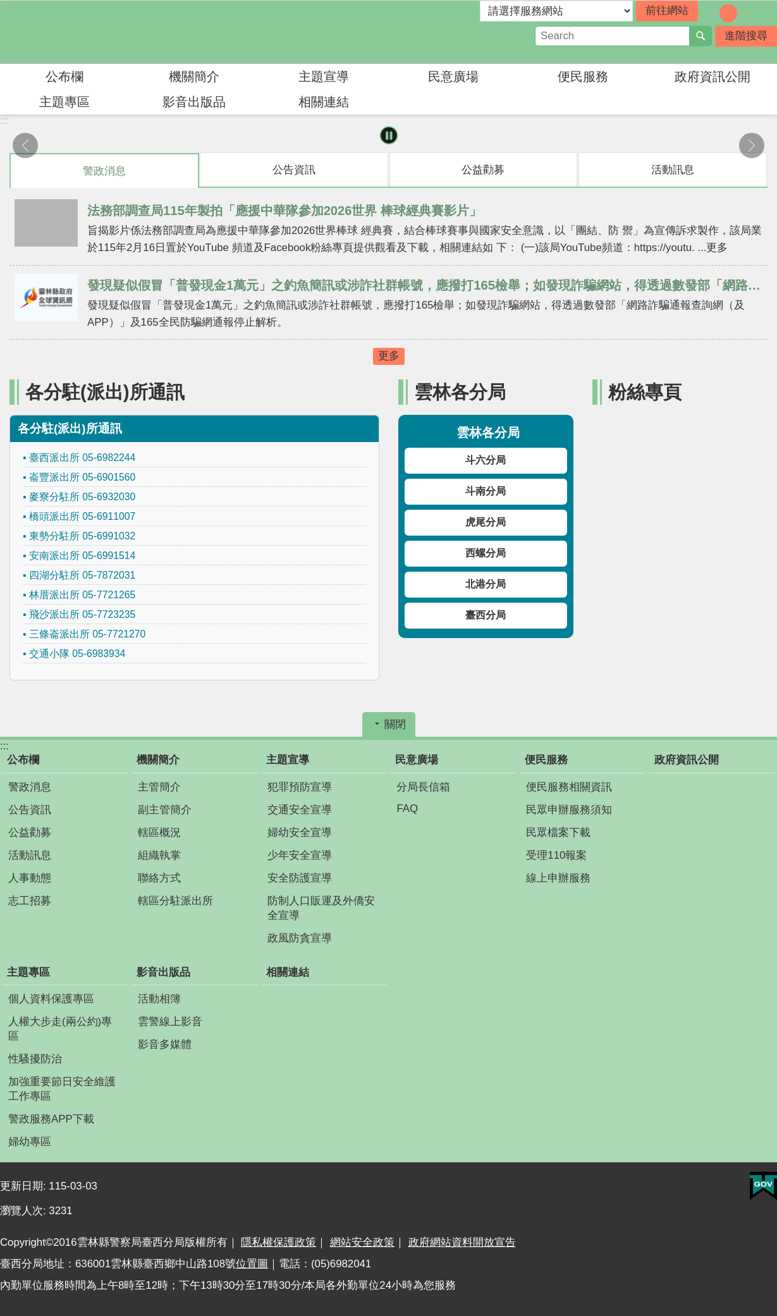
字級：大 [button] (746, 13)
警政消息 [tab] (104, 171)
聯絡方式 (159, 878)
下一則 (751, 145)
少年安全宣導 (299, 855)
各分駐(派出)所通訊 (105, 391)
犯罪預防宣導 (299, 787)
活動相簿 (159, 999)
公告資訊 (29, 810)
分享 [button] (767, 12)
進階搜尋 (746, 36)
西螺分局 (485, 553)
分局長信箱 (423, 787)
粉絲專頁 (645, 391)
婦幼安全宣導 (299, 833)
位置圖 (252, 1264)
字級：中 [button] (728, 13)
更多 (389, 356)
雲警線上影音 (170, 1022)
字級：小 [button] (710, 13)
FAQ (407, 809)
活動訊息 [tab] (672, 170)
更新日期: (24, 1186)
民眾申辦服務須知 (569, 810)
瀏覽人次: (24, 1211)
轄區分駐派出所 (175, 901)
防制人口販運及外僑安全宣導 (321, 908)
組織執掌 (159, 855)
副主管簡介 (165, 810)
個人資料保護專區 (51, 999)
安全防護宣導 (299, 878)
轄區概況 (159, 833)
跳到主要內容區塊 (6, 6)
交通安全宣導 (299, 810)
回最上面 (761, 1308)
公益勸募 (29, 833)
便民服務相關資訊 (569, 787)
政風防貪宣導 (299, 938)
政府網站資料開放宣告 (462, 1242)
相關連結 (323, 102)
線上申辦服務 (558, 878)
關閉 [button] (395, 724)
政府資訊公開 (712, 76)
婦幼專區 (29, 1142)
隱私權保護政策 (278, 1242)
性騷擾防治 (35, 1059)
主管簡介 (159, 787)
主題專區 (64, 102)
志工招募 (29, 901)
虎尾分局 (485, 522)
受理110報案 (556, 855)
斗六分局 (485, 460)
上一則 (25, 145)
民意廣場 (453, 76)
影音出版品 (194, 102)
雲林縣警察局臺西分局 (110, 32)
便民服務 (583, 76)
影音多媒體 (165, 1044)
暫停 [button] (388, 135)
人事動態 (29, 878)
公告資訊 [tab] (293, 170)
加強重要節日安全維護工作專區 (62, 1089)
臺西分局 (485, 615)
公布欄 (64, 76)
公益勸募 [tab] (483, 170)
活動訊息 (29, 855)
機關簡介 (194, 76)
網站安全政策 (362, 1242)
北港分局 (485, 584)
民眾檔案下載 (558, 833)
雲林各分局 (460, 391)
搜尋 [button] (700, 36)
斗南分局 (485, 491)
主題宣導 (323, 76)
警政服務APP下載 (51, 1119)
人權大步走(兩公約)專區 (60, 1029)
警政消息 (29, 787)
